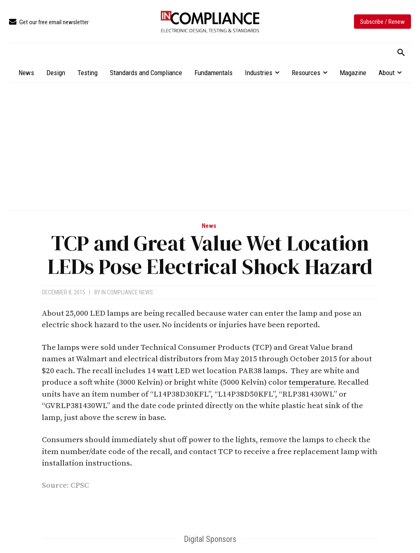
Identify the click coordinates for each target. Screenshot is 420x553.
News (209, 226)
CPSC (80, 485)
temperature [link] (311, 382)
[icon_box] (49, 22)
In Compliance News (127, 292)
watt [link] (165, 371)
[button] (401, 53)
